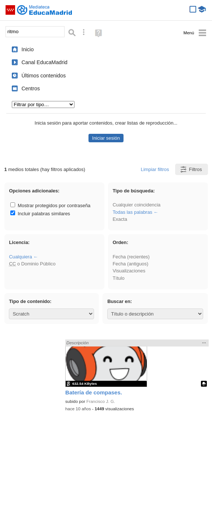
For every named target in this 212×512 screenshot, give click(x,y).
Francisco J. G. (100, 401)
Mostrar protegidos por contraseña (50, 205)
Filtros (191, 169)
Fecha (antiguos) (130, 264)
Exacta (119, 219)
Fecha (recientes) (130, 257)
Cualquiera (20, 257)
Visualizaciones (128, 271)
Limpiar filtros (155, 169)
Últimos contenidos (43, 76)
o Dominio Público (32, 264)
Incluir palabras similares (40, 213)
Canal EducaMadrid (44, 62)
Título (118, 278)
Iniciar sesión (106, 138)
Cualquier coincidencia (136, 205)
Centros (30, 88)
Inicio (27, 49)
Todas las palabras (132, 212)
